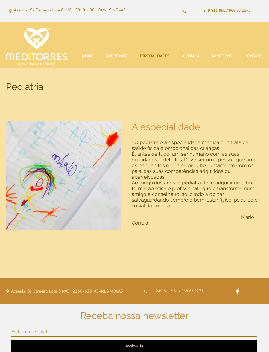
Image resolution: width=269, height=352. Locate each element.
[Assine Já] (134, 346)
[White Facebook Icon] (238, 291)
